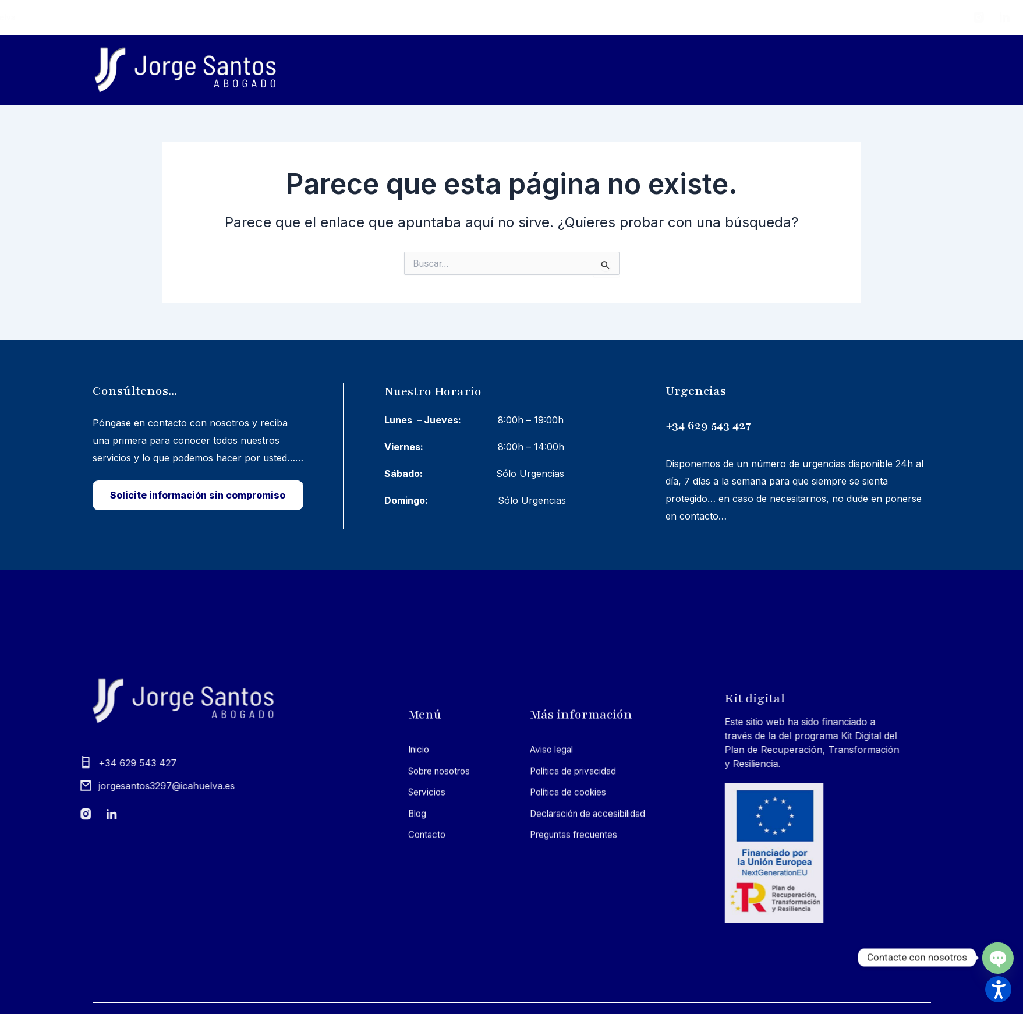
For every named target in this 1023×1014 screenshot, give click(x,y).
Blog (878, 69)
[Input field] (606, 264)
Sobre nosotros (703, 69)
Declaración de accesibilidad (592, 996)
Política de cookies (571, 974)
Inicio (618, 69)
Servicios (803, 70)
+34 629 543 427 (773, 423)
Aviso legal (553, 932)
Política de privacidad (576, 953)
